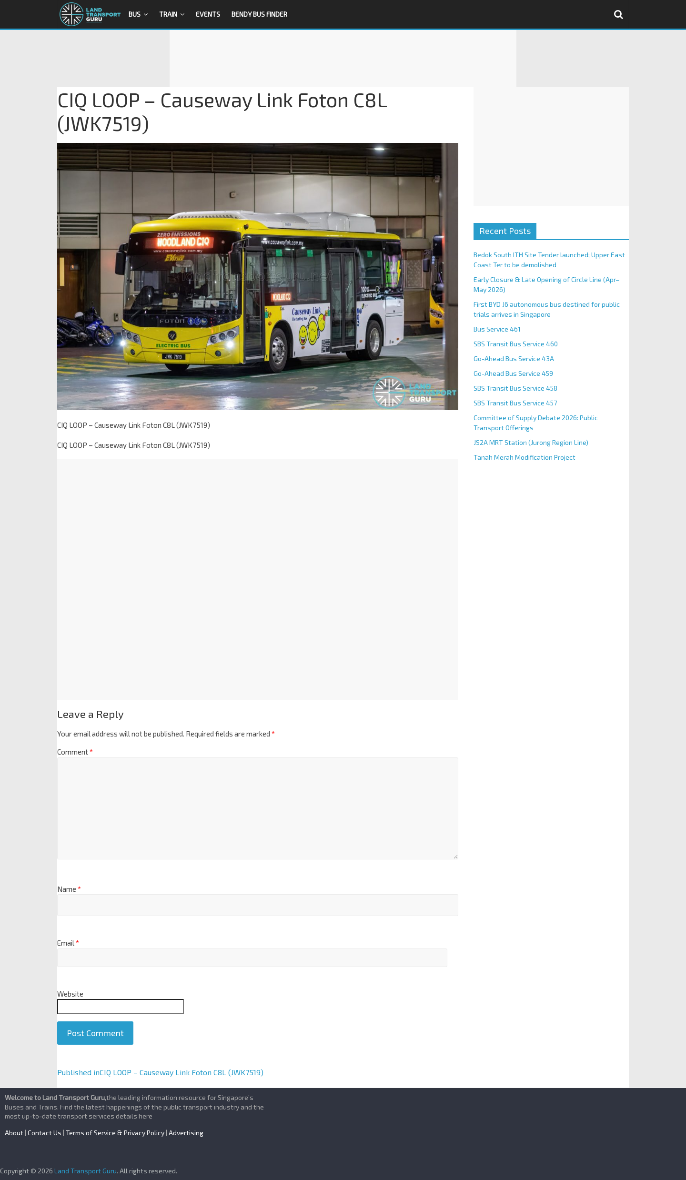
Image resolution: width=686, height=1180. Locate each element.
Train (168, 14)
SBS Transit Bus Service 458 (515, 388)
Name (69, 889)
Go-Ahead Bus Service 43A (514, 358)
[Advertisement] (343, 58)
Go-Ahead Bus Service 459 (513, 373)
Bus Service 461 (497, 329)
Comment (75, 751)
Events (208, 14)
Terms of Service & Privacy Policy (115, 1133)
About (14, 1133)
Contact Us (44, 1133)
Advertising (186, 1133)
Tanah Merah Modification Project (524, 457)
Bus (135, 14)
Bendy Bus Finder (259, 14)
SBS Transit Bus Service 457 (515, 403)
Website (70, 993)
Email (68, 942)
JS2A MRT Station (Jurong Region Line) (531, 442)
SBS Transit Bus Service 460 (516, 344)
